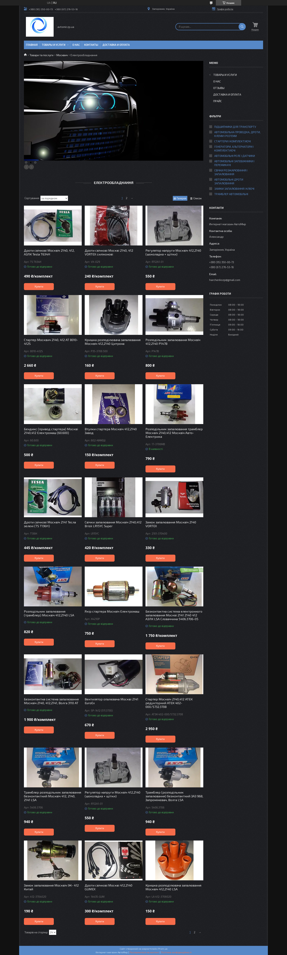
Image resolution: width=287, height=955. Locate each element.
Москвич (62, 55)
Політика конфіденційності (176, 952)
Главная (32, 44)
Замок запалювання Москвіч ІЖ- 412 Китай (51, 887)
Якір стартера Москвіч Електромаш (112, 611)
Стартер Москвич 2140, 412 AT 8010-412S (51, 341)
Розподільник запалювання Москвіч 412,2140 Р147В (172, 341)
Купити (39, 286)
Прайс (217, 101)
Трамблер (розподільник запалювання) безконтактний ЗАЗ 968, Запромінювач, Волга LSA (174, 796)
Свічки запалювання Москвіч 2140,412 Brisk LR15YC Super (113, 524)
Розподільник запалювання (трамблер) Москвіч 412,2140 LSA (49, 613)
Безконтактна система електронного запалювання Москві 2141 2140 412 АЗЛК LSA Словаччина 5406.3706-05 (173, 615)
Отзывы (218, 88)
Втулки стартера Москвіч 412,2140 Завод (111, 431)
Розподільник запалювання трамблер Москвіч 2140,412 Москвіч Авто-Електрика (174, 432)
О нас (76, 44)
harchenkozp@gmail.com (224, 280)
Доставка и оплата (116, 44)
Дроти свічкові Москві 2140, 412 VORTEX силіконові (109, 252)
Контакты (91, 44)
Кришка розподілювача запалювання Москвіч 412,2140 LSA (173, 887)
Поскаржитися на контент (144, 952)
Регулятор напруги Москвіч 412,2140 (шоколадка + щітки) (173, 252)
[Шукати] (242, 26)
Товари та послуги (41, 55)
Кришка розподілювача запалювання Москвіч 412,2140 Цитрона (113, 341)
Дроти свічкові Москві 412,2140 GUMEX (108, 887)
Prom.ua (162, 948)
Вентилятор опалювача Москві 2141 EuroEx (111, 701)
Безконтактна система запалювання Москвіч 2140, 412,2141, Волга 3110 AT (51, 701)
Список (197, 198)
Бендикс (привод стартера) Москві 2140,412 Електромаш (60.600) (51, 431)
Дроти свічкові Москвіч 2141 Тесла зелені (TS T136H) (50, 524)
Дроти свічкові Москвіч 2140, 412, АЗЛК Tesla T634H (49, 252)
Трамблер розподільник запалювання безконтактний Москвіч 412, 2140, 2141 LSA (52, 796)
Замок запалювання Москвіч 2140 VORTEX (170, 524)
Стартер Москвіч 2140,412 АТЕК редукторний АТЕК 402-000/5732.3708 (169, 703)
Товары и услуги (53, 44)
